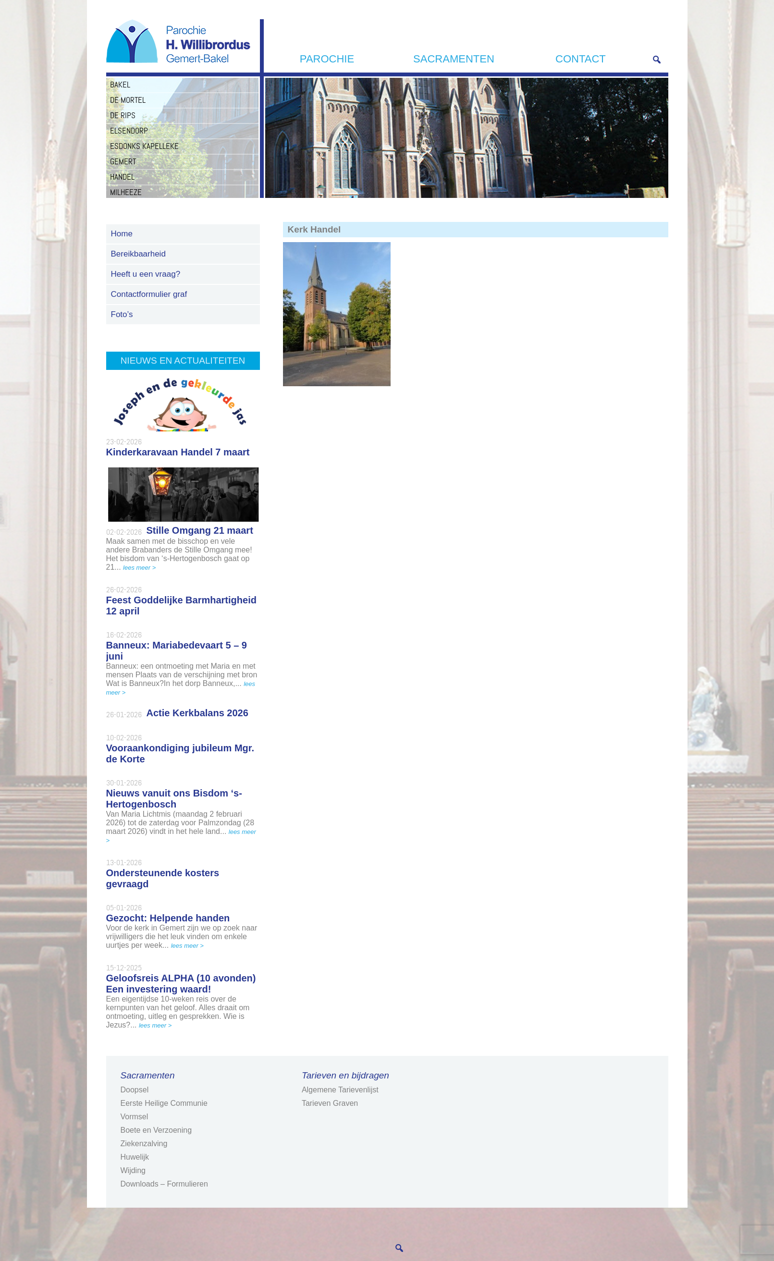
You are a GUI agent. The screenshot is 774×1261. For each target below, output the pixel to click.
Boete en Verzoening (156, 1130)
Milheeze (126, 192)
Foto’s (122, 314)
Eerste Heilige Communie (164, 1103)
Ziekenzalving (144, 1143)
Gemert (123, 161)
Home (122, 233)
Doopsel (135, 1090)
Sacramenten (453, 59)
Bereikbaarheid (138, 253)
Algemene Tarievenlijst (340, 1090)
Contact (580, 59)
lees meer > (139, 567)
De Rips (122, 115)
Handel (122, 176)
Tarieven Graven (330, 1103)
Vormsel (134, 1117)
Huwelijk (135, 1157)
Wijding (133, 1170)
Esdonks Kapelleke (144, 146)
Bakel (120, 84)
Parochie (327, 59)
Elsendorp (129, 130)
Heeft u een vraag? (146, 274)
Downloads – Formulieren (164, 1184)
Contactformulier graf (149, 294)
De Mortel (128, 100)
